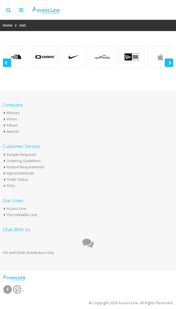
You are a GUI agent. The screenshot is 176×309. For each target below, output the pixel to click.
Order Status (17, 179)
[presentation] (7, 62)
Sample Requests (21, 154)
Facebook (7, 289)
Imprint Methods (20, 173)
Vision (11, 119)
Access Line (16, 208)
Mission (13, 112)
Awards (12, 131)
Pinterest (17, 289)
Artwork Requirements (25, 167)
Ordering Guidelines (23, 160)
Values (12, 125)
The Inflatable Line (21, 214)
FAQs (10, 185)
